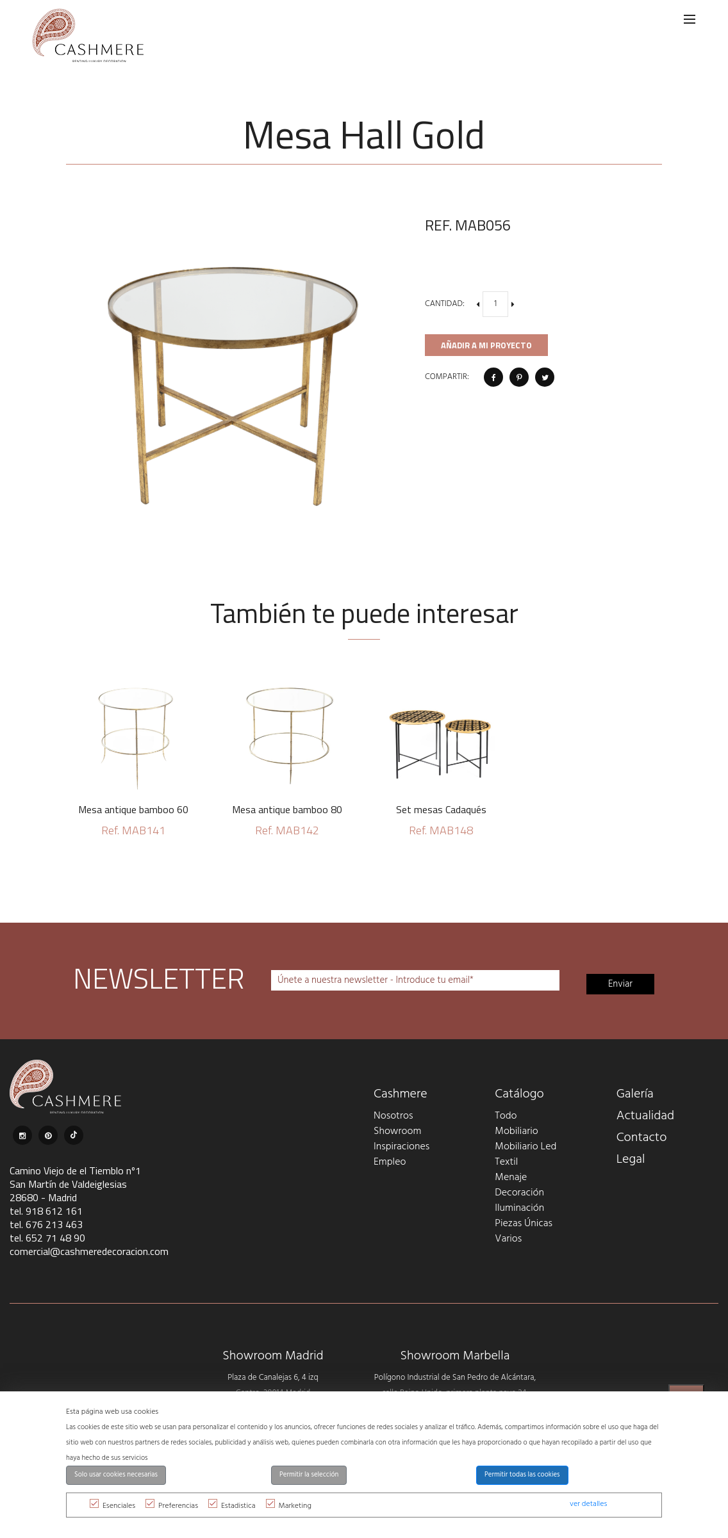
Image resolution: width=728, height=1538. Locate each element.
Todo (506, 1116)
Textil (506, 1162)
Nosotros (393, 1116)
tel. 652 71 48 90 (47, 1237)
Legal (630, 1159)
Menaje (511, 1177)
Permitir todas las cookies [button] (522, 1474)
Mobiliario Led (525, 1146)
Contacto (641, 1138)
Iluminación (519, 1208)
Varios (508, 1239)
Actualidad (645, 1116)
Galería (635, 1094)
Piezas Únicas (523, 1223)
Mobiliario (516, 1131)
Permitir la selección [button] (308, 1474)
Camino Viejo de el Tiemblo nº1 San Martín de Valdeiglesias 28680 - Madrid (75, 1184)
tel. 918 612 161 (46, 1210)
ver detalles (588, 1504)
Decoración (519, 1193)
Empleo (390, 1162)
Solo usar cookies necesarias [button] (116, 1474)
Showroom (397, 1131)
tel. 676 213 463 (46, 1224)
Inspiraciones (401, 1146)
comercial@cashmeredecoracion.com (89, 1251)
